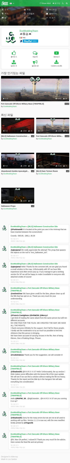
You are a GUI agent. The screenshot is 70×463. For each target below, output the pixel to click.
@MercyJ (44, 315)
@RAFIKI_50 (20, 398)
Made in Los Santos (9, 459)
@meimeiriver (16, 294)
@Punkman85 (16, 229)
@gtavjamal (16, 250)
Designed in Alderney (9, 457)
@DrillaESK (34, 315)
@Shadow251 (16, 372)
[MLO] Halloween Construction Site (43, 226)
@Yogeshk (28, 423)
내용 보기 (15, 239)
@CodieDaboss (17, 355)
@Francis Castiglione (20, 315)
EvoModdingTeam (29, 31)
